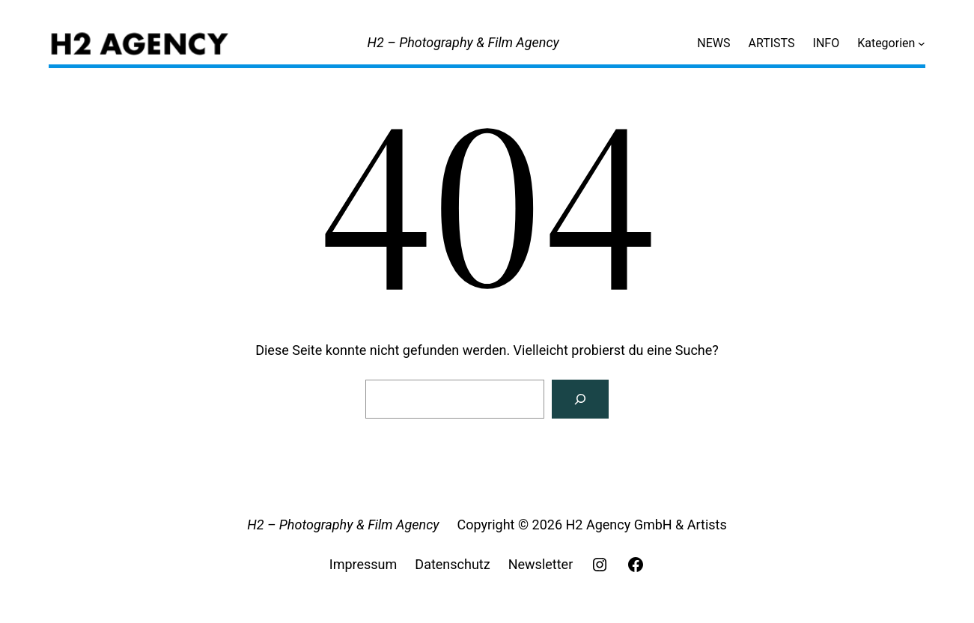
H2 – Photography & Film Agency (463, 42)
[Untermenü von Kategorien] (921, 43)
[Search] (580, 399)
